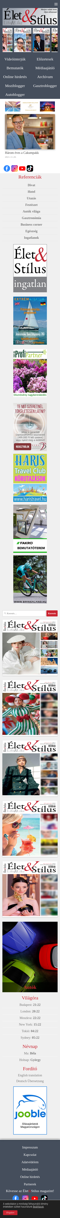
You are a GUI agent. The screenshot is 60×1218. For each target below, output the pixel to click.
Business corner (31, 224)
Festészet (31, 205)
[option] (30, 106)
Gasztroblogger (45, 86)
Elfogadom (10, 1213)
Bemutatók (15, 68)
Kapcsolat (30, 1154)
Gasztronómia (31, 218)
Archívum (45, 77)
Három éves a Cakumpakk (22, 152)
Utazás (31, 198)
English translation (30, 1075)
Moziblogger (15, 86)
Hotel (31, 191)
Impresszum (30, 1147)
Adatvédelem (30, 1162)
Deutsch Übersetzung (30, 1081)
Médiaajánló (45, 68)
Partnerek (30, 1184)
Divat (31, 185)
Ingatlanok (31, 237)
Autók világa (31, 211)
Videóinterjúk (15, 59)
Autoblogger (15, 94)
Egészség (31, 231)
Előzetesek (45, 59)
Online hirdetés (15, 77)
